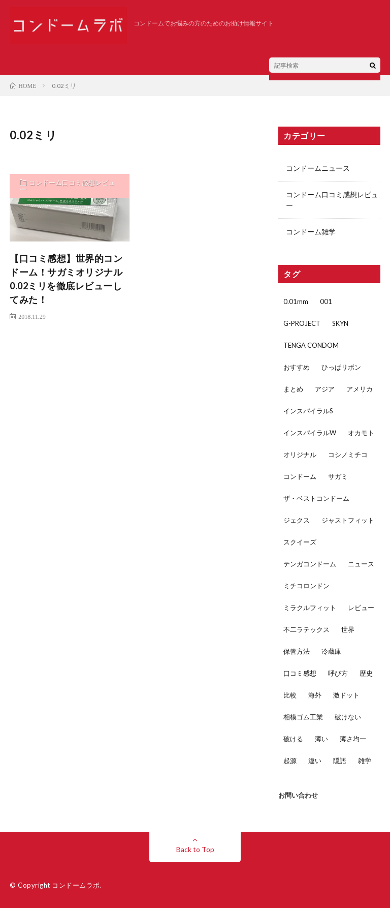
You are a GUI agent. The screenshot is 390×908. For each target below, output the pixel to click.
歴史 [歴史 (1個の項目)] (366, 673)
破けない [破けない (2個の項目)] (348, 717)
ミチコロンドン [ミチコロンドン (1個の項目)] (306, 586)
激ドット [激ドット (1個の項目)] (346, 695)
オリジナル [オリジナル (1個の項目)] (299, 454)
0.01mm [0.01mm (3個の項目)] (295, 301)
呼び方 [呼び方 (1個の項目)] (338, 673)
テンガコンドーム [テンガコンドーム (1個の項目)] (309, 564)
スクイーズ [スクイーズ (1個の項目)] (299, 542)
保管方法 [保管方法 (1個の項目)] (296, 651)
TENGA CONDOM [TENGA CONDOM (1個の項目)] (311, 345)
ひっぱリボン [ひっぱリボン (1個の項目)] (341, 367)
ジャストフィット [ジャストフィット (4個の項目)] (347, 520)
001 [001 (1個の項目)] (326, 301)
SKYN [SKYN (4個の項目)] (340, 323)
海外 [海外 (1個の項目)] (314, 695)
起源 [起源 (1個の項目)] (290, 760)
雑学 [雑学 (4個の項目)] (364, 760)
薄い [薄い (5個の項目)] (321, 739)
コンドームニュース (318, 168)
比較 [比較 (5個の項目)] (290, 695)
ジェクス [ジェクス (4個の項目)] (296, 520)
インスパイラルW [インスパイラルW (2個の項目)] (309, 433)
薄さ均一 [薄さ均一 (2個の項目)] (353, 739)
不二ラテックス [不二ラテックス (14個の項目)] (306, 629)
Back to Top (195, 849)
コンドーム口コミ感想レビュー (67, 185)
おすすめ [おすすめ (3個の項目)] (296, 367)
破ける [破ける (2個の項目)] (293, 739)
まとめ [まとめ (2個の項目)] (293, 389)
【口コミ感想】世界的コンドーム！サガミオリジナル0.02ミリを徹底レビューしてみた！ (66, 279)
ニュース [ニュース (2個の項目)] (361, 564)
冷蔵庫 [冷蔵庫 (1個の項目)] (331, 651)
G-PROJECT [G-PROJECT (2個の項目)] (301, 323)
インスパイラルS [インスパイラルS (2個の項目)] (308, 411)
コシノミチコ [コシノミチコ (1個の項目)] (348, 454)
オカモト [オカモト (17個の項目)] (361, 433)
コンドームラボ (76, 885)
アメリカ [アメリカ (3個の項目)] (359, 389)
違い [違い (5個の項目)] (314, 760)
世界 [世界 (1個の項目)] (347, 629)
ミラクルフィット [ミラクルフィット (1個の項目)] (309, 607)
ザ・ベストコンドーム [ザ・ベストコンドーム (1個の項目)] (316, 498)
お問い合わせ (298, 795)
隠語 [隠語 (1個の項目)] (339, 760)
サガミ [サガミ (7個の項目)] (338, 476)
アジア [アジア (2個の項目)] (325, 389)
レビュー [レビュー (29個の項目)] (361, 607)
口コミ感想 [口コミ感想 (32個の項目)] (299, 673)
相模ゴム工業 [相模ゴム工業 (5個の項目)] (303, 717)
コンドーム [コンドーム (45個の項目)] (299, 476)
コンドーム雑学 (311, 231)
